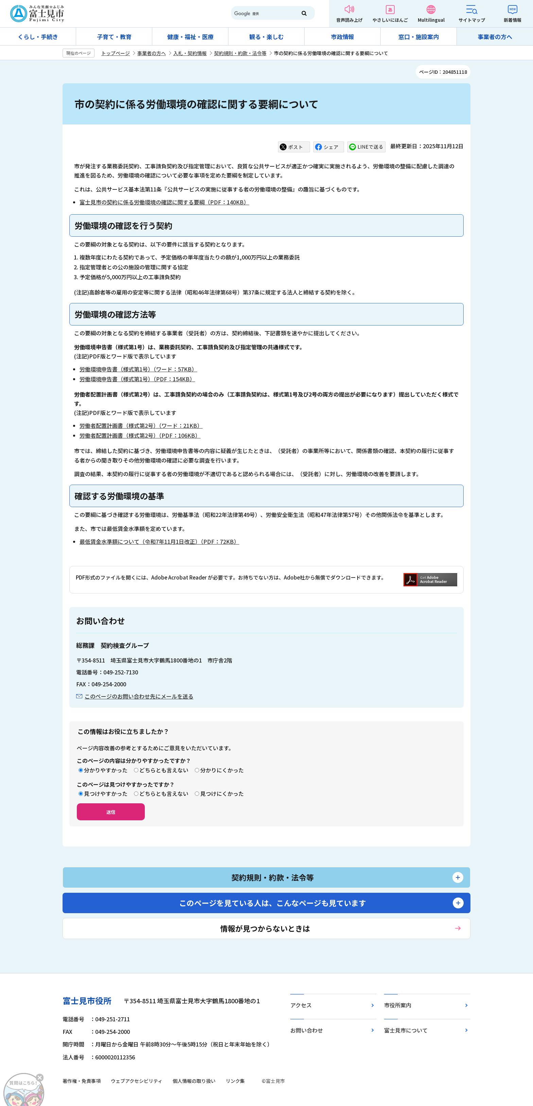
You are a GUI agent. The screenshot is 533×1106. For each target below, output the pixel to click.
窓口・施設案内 (418, 36)
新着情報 (512, 20)
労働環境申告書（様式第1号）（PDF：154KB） (137, 379)
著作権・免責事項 (82, 1080)
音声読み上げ (349, 20)
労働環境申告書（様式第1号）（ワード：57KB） (138, 369)
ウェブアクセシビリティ (136, 1080)
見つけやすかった (105, 793)
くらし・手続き (38, 36)
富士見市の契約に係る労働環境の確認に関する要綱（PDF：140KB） (164, 202)
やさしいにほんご (390, 20)
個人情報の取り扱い (194, 1080)
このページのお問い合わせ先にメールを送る (139, 696)
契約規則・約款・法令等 (240, 53)
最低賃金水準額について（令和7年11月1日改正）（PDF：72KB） (159, 541)
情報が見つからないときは (265, 928)
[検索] (261, 14)
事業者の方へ (495, 36)
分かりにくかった (222, 770)
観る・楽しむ (266, 36)
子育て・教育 (114, 36)
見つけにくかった (222, 793)
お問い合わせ (306, 1030)
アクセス (301, 1005)
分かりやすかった (105, 770)
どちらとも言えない (163, 770)
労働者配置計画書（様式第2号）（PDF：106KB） (140, 435)
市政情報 (342, 36)
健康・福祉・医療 (190, 36)
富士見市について (406, 1030)
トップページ (115, 53)
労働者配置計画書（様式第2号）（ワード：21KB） (141, 425)
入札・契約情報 (190, 53)
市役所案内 (397, 1005)
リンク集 (235, 1080)
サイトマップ (472, 20)
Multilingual (431, 20)
